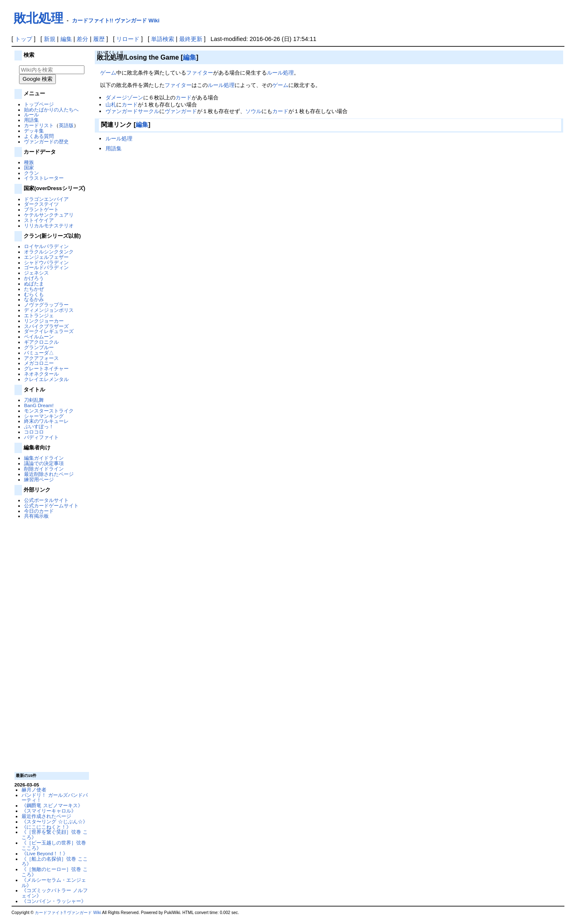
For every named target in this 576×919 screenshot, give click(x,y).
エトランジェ (39, 315)
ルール (31, 114)
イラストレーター (44, 178)
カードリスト (39, 125)
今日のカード (39, 511)
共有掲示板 (36, 516)
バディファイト (41, 437)
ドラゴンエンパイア (46, 199)
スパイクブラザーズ (46, 326)
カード (183, 97)
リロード (127, 39)
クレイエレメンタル (46, 379)
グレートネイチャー (46, 368)
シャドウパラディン (46, 262)
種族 (29, 162)
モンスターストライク (49, 410)
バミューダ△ (39, 352)
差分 (82, 39)
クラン (31, 173)
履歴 (99, 39)
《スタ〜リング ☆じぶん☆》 (54, 821)
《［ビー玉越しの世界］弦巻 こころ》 (54, 845)
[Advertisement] (50, 645)
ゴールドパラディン (46, 267)
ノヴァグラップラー (46, 304)
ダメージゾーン (124, 97)
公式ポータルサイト (46, 500)
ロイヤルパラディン (46, 246)
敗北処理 (38, 18)
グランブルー (39, 347)
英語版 (66, 125)
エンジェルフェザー (46, 257)
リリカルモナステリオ (49, 225)
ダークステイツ (41, 204)
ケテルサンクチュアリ (49, 214)
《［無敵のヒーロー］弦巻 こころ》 (54, 871)
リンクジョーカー (44, 320)
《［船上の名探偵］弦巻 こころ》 (54, 861)
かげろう (34, 278)
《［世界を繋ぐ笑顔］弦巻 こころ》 (54, 834)
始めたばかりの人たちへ (51, 109)
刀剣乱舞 (34, 400)
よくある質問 (39, 136)
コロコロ (34, 431)
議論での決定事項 (44, 463)
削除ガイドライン (44, 468)
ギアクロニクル (41, 342)
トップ (23, 39)
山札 (111, 104)
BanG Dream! (38, 405)
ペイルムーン (39, 336)
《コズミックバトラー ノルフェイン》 (54, 893)
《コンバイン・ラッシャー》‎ (54, 901)
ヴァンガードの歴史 (46, 141)
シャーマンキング (44, 416)
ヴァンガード (181, 111)
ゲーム (108, 73)
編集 (66, 39)
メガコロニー (39, 363)
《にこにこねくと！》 (46, 827)
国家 (29, 167)
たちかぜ (34, 289)
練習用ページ (39, 479)
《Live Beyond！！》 (45, 853)
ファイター (199, 73)
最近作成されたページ (46, 816)
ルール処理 (280, 73)
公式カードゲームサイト (51, 505)
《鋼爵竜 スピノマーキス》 (52, 805)
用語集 (31, 120)
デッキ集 (34, 130)
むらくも (34, 294)
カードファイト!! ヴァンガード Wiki (116, 20)
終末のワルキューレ (46, 421)
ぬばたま (34, 283)
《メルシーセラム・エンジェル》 (54, 882)
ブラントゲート (41, 209)
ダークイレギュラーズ (49, 331)
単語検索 (162, 39)
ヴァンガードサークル (132, 111)
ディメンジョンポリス (49, 310)
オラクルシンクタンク (49, 251)
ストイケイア (39, 220)
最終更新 (190, 39)
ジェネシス (36, 272)
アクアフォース (41, 358)
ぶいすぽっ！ (39, 426)
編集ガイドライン (44, 458)
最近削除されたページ (49, 474)
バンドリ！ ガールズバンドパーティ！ (54, 797)
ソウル (253, 111)
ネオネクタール (41, 373)
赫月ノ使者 (34, 789)
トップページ (39, 104)
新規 (49, 39)
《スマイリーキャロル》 (49, 810)
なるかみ (34, 299)
